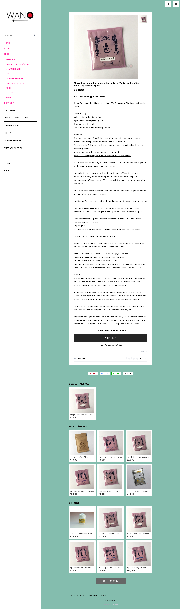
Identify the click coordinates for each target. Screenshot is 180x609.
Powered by (111, 604)
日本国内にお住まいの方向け (110, 345)
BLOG (6, 54)
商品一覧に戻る (110, 581)
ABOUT (7, 48)
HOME (7, 43)
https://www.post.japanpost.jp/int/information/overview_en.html (102, 156)
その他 (8, 97)
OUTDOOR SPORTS (15, 83)
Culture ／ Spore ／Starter (18, 64)
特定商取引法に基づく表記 (99, 595)
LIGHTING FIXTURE (14, 78)
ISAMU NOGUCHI (13, 69)
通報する (144, 351)
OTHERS (10, 93)
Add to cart (110, 338)
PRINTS (9, 74)
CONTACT (9, 103)
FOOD (8, 88)
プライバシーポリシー (78, 595)
